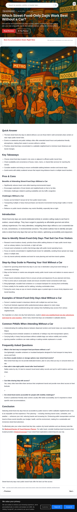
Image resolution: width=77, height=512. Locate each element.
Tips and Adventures (8, 11)
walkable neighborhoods (53, 487)
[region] (38, 505)
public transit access (19, 487)
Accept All (69, 507)
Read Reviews (9, 31)
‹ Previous (7, 491)
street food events (30, 487)
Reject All (57, 507)
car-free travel (10, 487)
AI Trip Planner (23, 31)
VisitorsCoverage (20, 432)
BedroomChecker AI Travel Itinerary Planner (20, 429)
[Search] (55, 5)
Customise (45, 507)
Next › (71, 491)
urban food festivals (41, 487)
